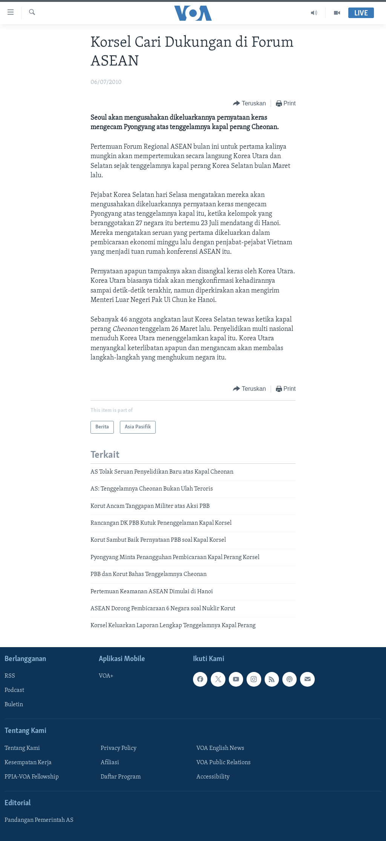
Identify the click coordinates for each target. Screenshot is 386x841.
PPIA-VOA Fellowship (32, 777)
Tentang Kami (22, 748)
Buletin (14, 705)
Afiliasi (110, 763)
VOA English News (220, 748)
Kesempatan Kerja (28, 763)
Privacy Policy (118, 748)
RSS (10, 676)
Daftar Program (121, 777)
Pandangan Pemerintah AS (39, 820)
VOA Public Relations (223, 763)
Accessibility (213, 777)
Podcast (14, 690)
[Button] (249, 104)
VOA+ (106, 676)
